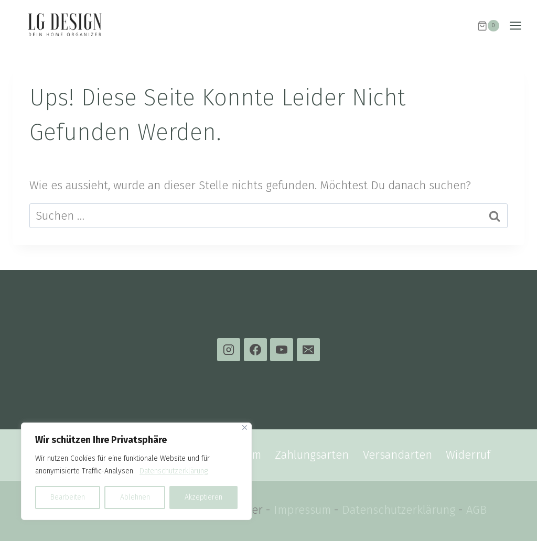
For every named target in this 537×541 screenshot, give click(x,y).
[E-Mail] (308, 349)
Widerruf (468, 455)
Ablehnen (134, 497)
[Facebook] (255, 349)
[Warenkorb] (488, 25)
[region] (136, 471)
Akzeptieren (203, 497)
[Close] (244, 427)
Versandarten (397, 455)
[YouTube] (281, 349)
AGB (476, 510)
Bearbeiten (67, 497)
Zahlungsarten (312, 455)
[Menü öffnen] (520, 26)
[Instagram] (228, 349)
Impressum (302, 510)
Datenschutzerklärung (173, 471)
